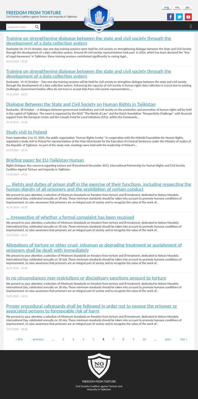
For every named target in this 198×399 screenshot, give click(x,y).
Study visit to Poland (26, 132)
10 (144, 339)
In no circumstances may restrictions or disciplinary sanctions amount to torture (86, 278)
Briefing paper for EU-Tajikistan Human (45, 160)
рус (187, 7)
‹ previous (37, 339)
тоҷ (177, 7)
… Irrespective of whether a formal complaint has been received (70, 217)
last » (183, 339)
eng (166, 7)
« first (19, 339)
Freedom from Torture (33, 13)
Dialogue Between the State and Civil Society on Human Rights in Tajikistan (81, 104)
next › (168, 339)
